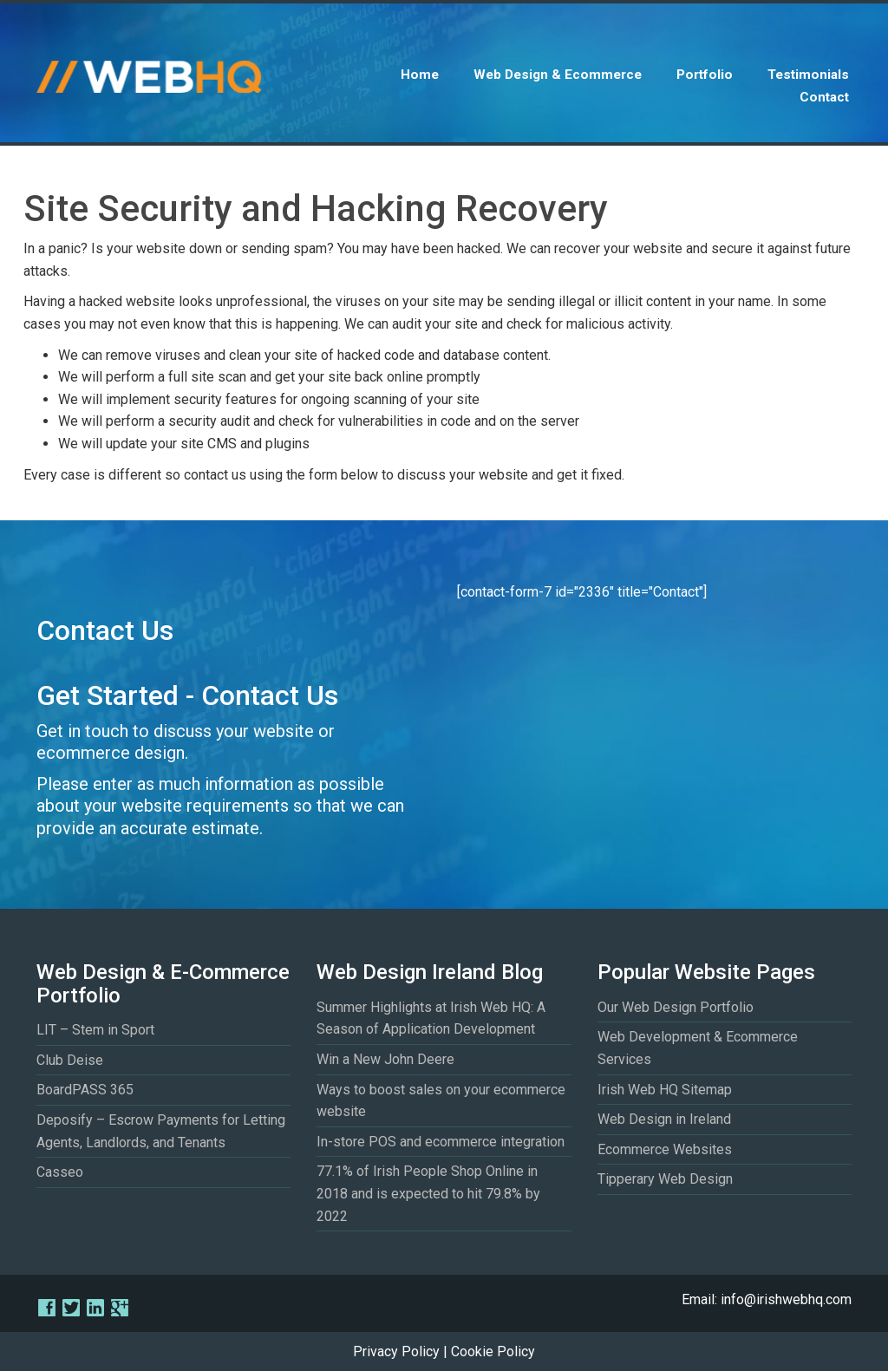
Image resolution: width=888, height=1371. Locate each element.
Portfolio (704, 74)
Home (420, 74)
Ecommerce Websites (664, 1149)
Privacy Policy (396, 1351)
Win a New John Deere (385, 1059)
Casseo (59, 1172)
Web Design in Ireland (664, 1119)
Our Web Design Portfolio (675, 1007)
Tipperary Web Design (665, 1179)
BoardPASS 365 (85, 1089)
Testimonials (808, 74)
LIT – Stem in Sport (95, 1030)
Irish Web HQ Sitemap (664, 1089)
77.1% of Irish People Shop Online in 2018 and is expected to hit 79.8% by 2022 (428, 1193)
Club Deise (69, 1060)
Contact (824, 97)
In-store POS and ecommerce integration (441, 1141)
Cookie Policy (493, 1351)
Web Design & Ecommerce (557, 74)
